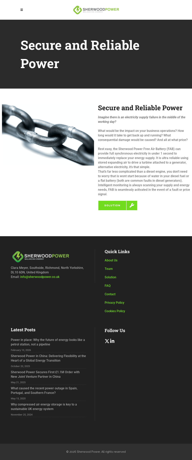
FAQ (108, 286)
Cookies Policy (115, 311)
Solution (110, 277)
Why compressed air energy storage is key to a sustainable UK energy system (44, 407)
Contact (110, 294)
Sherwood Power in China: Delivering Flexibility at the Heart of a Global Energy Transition (48, 358)
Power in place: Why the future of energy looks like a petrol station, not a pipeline (48, 342)
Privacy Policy (114, 303)
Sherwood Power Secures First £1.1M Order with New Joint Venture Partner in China (45, 374)
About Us (111, 260)
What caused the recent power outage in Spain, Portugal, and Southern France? (44, 390)
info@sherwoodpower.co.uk (39, 277)
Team (109, 269)
